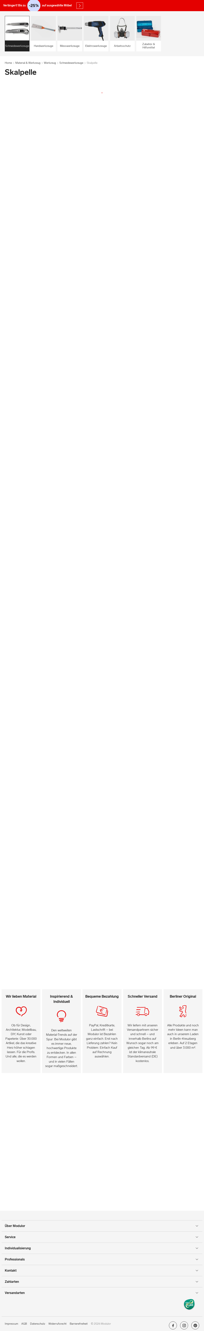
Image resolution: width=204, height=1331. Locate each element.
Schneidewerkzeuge (71, 63)
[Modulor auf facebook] (173, 1327)
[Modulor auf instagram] (184, 1327)
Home (8, 63)
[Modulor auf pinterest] (195, 1327)
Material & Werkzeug (27, 63)
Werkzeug (50, 63)
